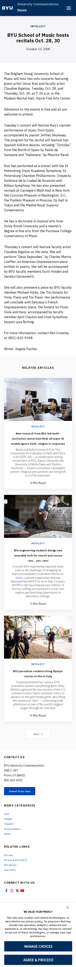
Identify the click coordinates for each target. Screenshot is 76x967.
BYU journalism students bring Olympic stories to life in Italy (38, 691)
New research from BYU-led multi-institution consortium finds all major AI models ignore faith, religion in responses (38, 443)
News (22, 10)
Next (38, 754)
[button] (67, 907)
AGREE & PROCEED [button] (38, 960)
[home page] (7, 8)
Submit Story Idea (25, 812)
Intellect (38, 26)
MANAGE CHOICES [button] (38, 946)
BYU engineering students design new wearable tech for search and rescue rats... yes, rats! (38, 567)
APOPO (19, 593)
